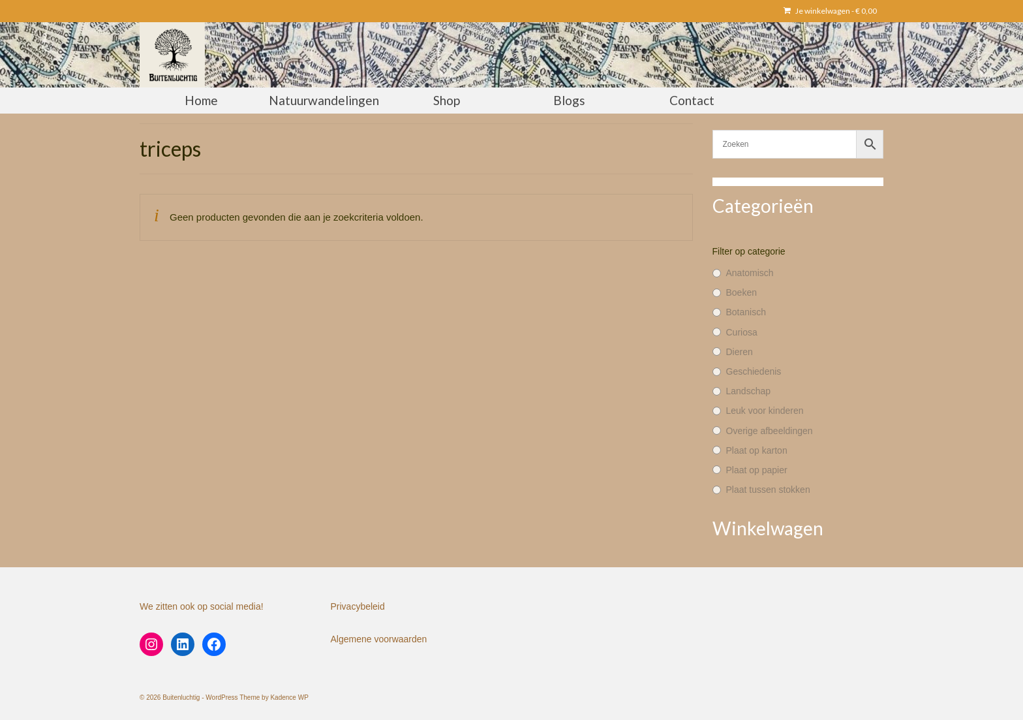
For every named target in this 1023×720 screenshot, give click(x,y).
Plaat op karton (756, 450)
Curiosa (741, 332)
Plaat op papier (756, 470)
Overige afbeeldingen (769, 431)
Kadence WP (289, 697)
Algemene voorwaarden (379, 639)
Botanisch (746, 312)
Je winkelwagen (830, 11)
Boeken (741, 292)
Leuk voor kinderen (765, 410)
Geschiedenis (754, 371)
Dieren (739, 352)
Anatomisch (750, 273)
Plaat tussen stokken (768, 489)
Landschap (748, 391)
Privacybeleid (358, 606)
